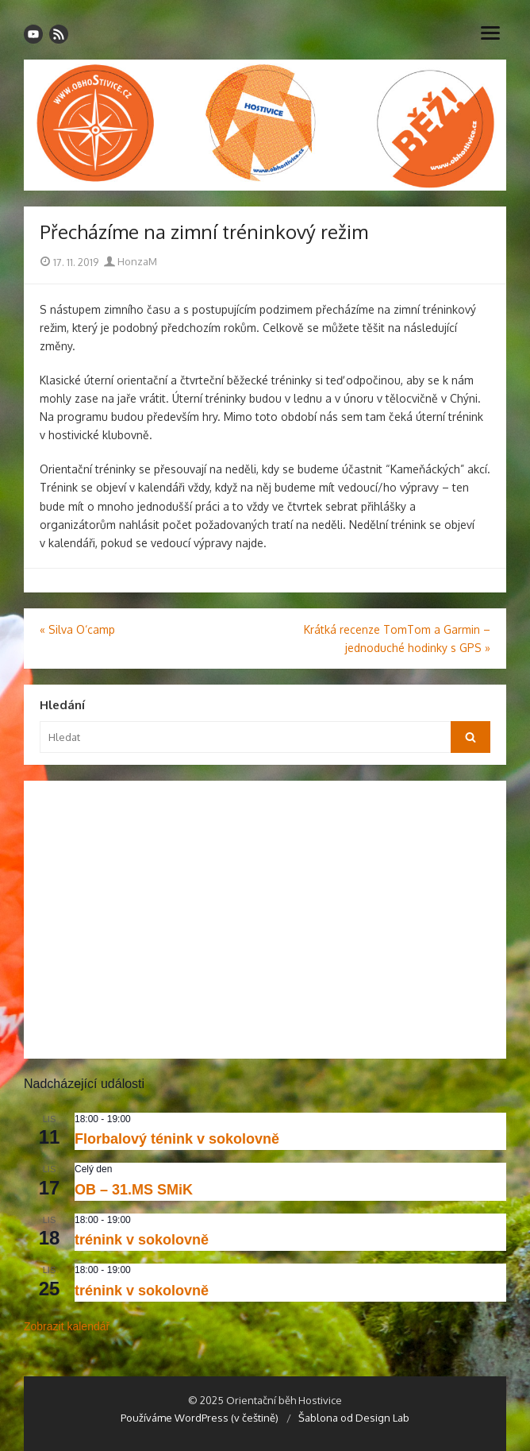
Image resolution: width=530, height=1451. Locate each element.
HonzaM (130, 261)
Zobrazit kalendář (66, 1326)
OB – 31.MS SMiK (134, 1190)
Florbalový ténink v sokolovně (177, 1139)
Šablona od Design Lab (353, 1417)
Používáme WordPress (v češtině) (199, 1417)
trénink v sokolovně (142, 1240)
